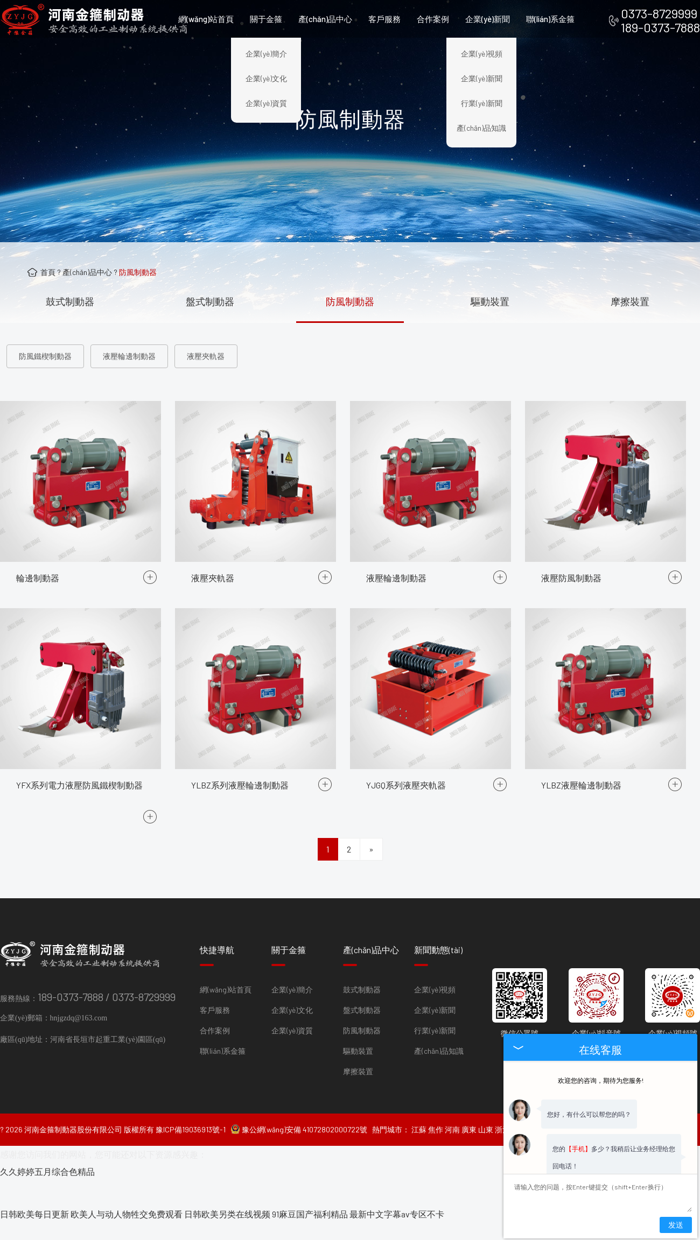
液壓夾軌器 (206, 356)
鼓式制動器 (70, 301)
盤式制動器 (210, 301)
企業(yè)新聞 (487, 19)
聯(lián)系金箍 (550, 19)
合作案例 (433, 19)
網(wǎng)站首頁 (206, 19)
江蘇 (418, 1148)
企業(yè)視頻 (481, 53)
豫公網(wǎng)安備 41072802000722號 (298, 1148)
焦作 (435, 1148)
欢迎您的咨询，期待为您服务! (600, 1063)
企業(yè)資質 (266, 103)
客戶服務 (384, 19)
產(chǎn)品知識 (481, 127)
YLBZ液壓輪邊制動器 (581, 899)
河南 (452, 1148)
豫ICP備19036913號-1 (191, 1148)
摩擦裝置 (630, 301)
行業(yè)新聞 (481, 103)
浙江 (502, 1148)
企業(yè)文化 (266, 78)
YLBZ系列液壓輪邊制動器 (240, 899)
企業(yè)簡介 (266, 53)
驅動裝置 (490, 301)
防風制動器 (138, 272)
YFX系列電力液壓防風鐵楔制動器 (79, 912)
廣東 (469, 1148)
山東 (485, 1148)
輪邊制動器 (37, 692)
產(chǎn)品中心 (325, 19)
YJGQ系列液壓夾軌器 (406, 899)
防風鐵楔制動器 (45, 356)
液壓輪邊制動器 (129, 356)
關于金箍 (266, 19)
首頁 (47, 272)
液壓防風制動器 (571, 692)
